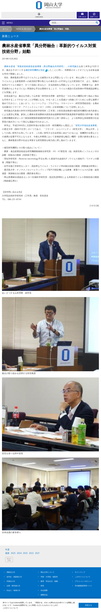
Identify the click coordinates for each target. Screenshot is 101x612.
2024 (19, 553)
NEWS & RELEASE (23, 29)
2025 (13, 553)
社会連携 (44, 590)
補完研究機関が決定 (36, 70)
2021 (37, 553)
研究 (42, 586)
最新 (7, 553)
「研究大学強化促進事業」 (86, 125)
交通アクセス (94, 17)
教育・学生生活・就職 (49, 581)
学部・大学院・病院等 (49, 577)
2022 (31, 553)
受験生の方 (11, 572)
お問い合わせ (82, 17)
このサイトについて (82, 577)
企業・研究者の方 (13, 586)
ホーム (5, 29)
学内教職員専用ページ (83, 586)
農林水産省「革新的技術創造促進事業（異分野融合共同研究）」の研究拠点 (41, 66)
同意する (88, 605)
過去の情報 (9, 559)
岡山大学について (47, 572)
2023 (25, 553)
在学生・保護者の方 (14, 577)
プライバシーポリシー (83, 581)
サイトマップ (80, 572)
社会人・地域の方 (13, 590)
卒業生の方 (11, 581)
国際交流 (44, 595)
